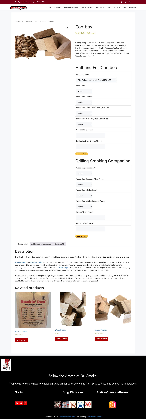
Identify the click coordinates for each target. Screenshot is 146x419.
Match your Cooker (103, 7)
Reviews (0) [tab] (59, 244)
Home (49, 7)
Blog (124, 7)
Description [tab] (23, 244)
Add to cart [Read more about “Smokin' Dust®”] (22, 340)
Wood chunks (20, 262)
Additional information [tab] (41, 244)
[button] (67, 28)
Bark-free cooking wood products (33, 21)
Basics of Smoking (71, 7)
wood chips (63, 267)
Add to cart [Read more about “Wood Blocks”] (62, 339)
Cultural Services (87, 7)
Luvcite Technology (94, 416)
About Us (57, 7)
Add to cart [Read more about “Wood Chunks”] (102, 339)
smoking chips (36, 262)
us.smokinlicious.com (67, 416)
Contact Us (133, 7)
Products (116, 7)
